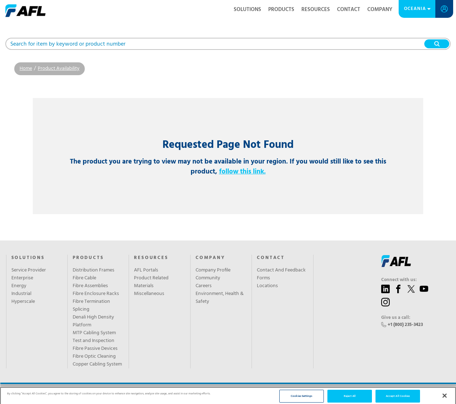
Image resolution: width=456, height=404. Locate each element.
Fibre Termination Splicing (91, 306)
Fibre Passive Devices (95, 349)
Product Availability (58, 68)
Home (26, 68)
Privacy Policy (121, 394)
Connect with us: (399, 280)
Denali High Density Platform (93, 321)
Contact (348, 9)
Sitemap (146, 394)
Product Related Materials (151, 282)
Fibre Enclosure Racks (96, 294)
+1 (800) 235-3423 (405, 324)
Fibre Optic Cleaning (94, 357)
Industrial (21, 294)
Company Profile (213, 270)
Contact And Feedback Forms (281, 274)
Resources (315, 9)
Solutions (247, 9)
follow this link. (242, 171)
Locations (267, 286)
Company (379, 9)
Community (208, 278)
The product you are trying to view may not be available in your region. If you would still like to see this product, (228, 167)
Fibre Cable (84, 278)
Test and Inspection (93, 341)
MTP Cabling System (94, 333)
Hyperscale (23, 302)
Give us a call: (395, 318)
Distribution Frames (93, 270)
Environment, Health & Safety (220, 298)
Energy (18, 286)
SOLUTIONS (28, 258)
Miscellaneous (149, 294)
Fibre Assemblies (90, 286)
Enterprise (22, 278)
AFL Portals (146, 270)
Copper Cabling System (97, 364)
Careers (204, 286)
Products (281, 9)
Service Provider (28, 270)
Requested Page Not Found (228, 145)
